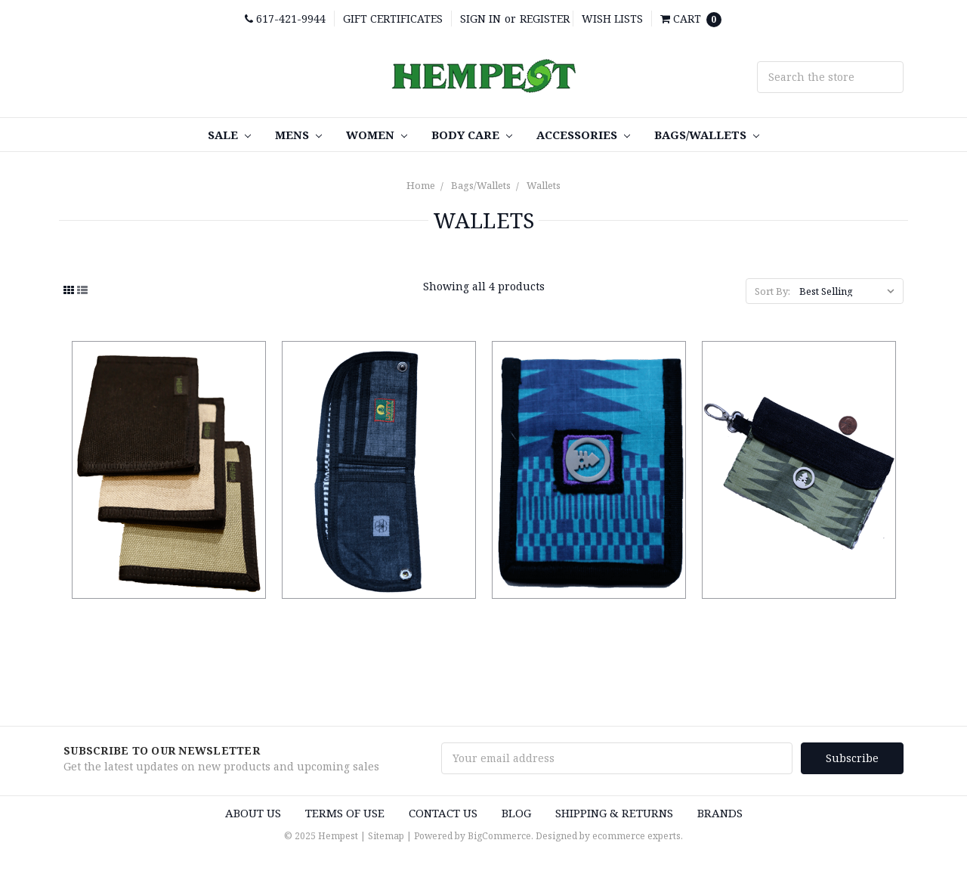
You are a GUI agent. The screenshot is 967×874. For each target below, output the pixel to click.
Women (376, 134)
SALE (229, 134)
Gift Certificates (393, 18)
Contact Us (443, 811)
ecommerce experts (636, 835)
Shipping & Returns (614, 811)
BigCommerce (499, 835)
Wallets (544, 185)
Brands (720, 811)
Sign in (480, 18)
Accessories (583, 134)
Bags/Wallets (706, 134)
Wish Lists (612, 18)
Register (545, 18)
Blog (516, 811)
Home (420, 185)
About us (253, 811)
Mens (298, 134)
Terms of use (345, 811)
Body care (471, 134)
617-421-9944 (285, 18)
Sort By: (772, 291)
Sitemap (386, 835)
